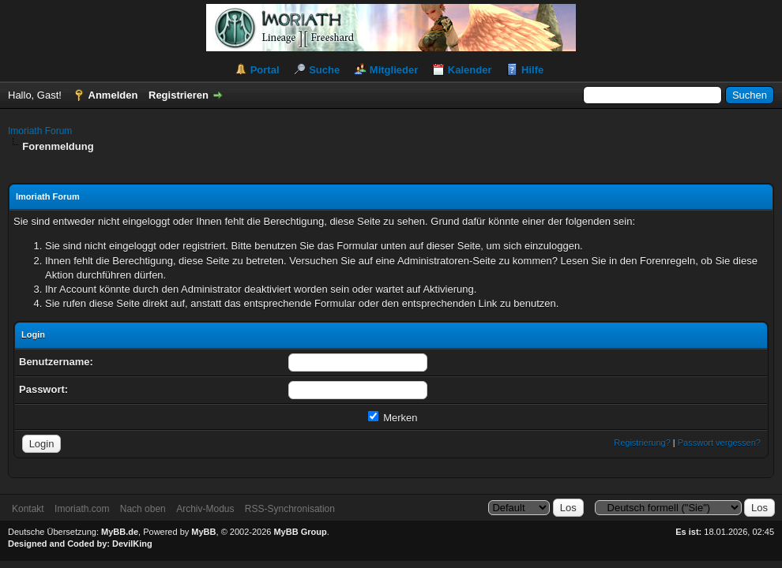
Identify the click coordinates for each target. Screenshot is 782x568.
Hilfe (532, 70)
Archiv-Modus (205, 508)
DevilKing (132, 543)
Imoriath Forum (40, 130)
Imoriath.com (82, 508)
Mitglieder (394, 70)
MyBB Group (299, 531)
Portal (265, 70)
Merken (393, 418)
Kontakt (28, 508)
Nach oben (143, 508)
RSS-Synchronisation (290, 508)
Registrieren (179, 95)
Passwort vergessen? (719, 442)
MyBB (203, 531)
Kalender (470, 70)
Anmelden (113, 95)
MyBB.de (119, 531)
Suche (324, 70)
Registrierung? (642, 442)
